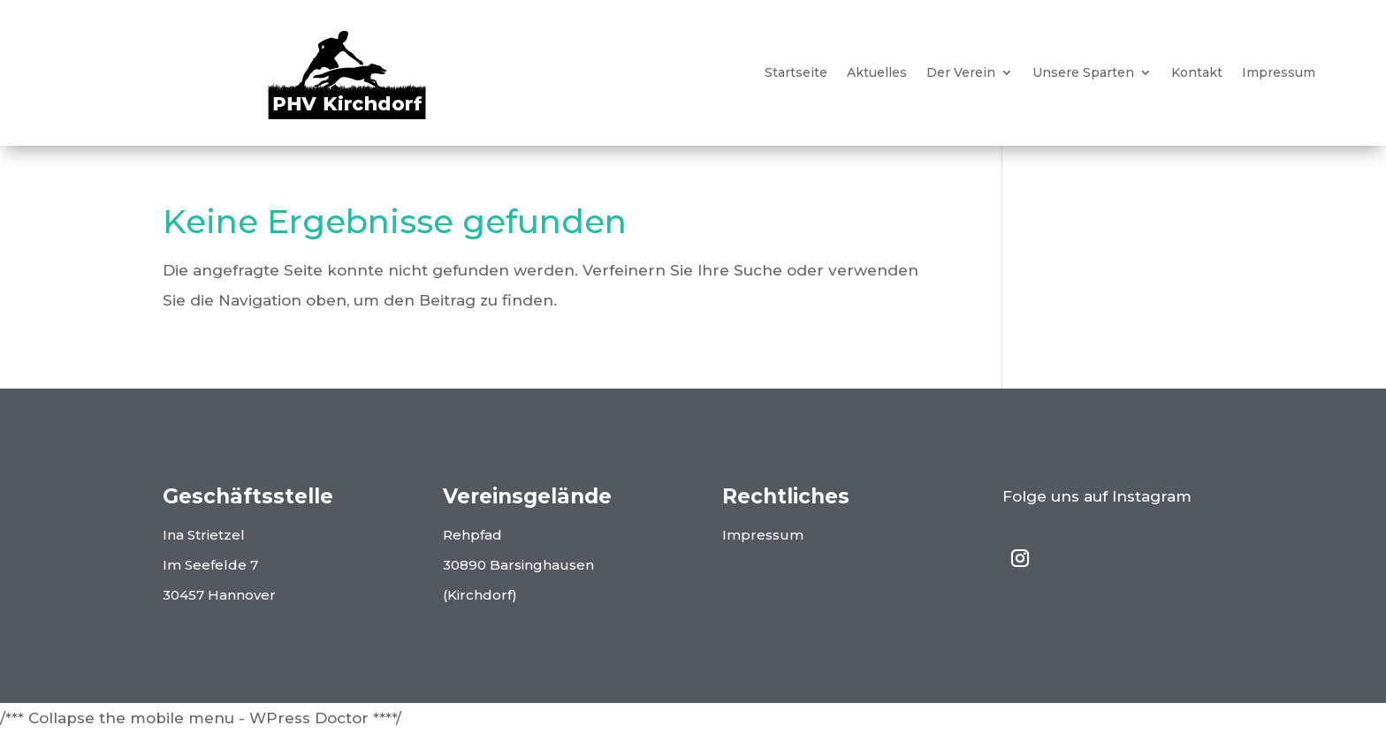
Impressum (1278, 73)
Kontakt (1196, 73)
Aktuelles (877, 73)
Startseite (796, 73)
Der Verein (960, 73)
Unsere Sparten (1083, 73)
